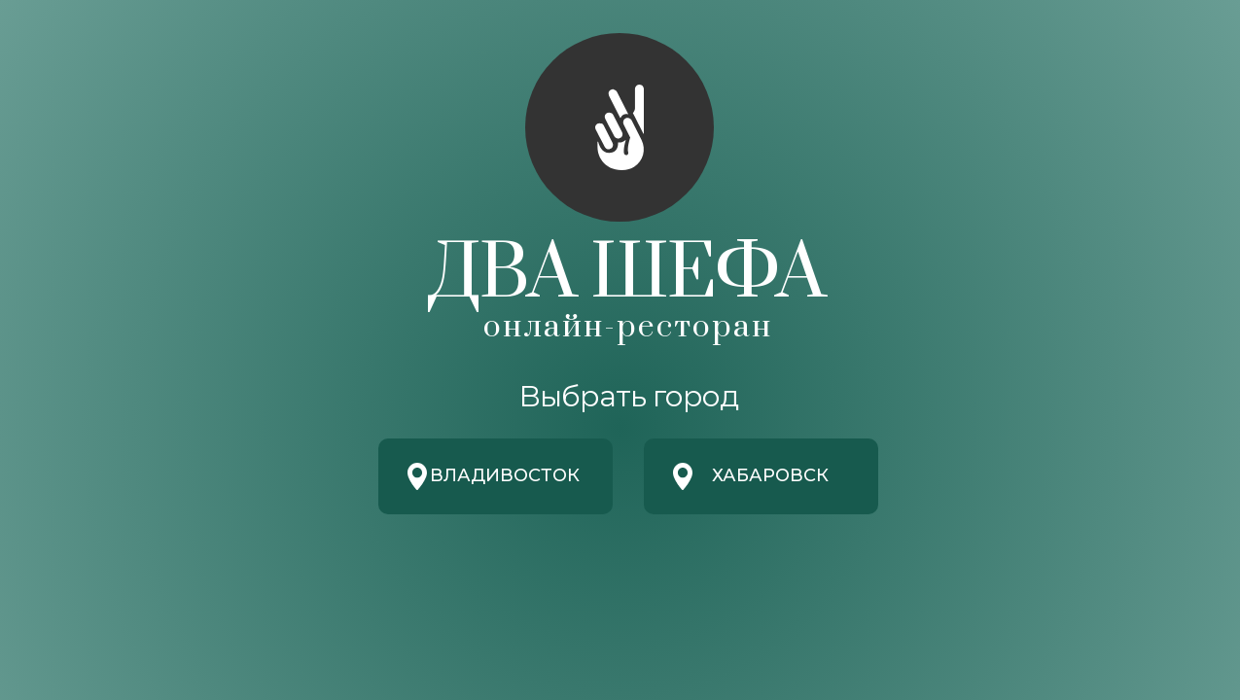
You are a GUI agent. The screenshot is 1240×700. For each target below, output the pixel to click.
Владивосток (505, 475)
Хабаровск (770, 475)
